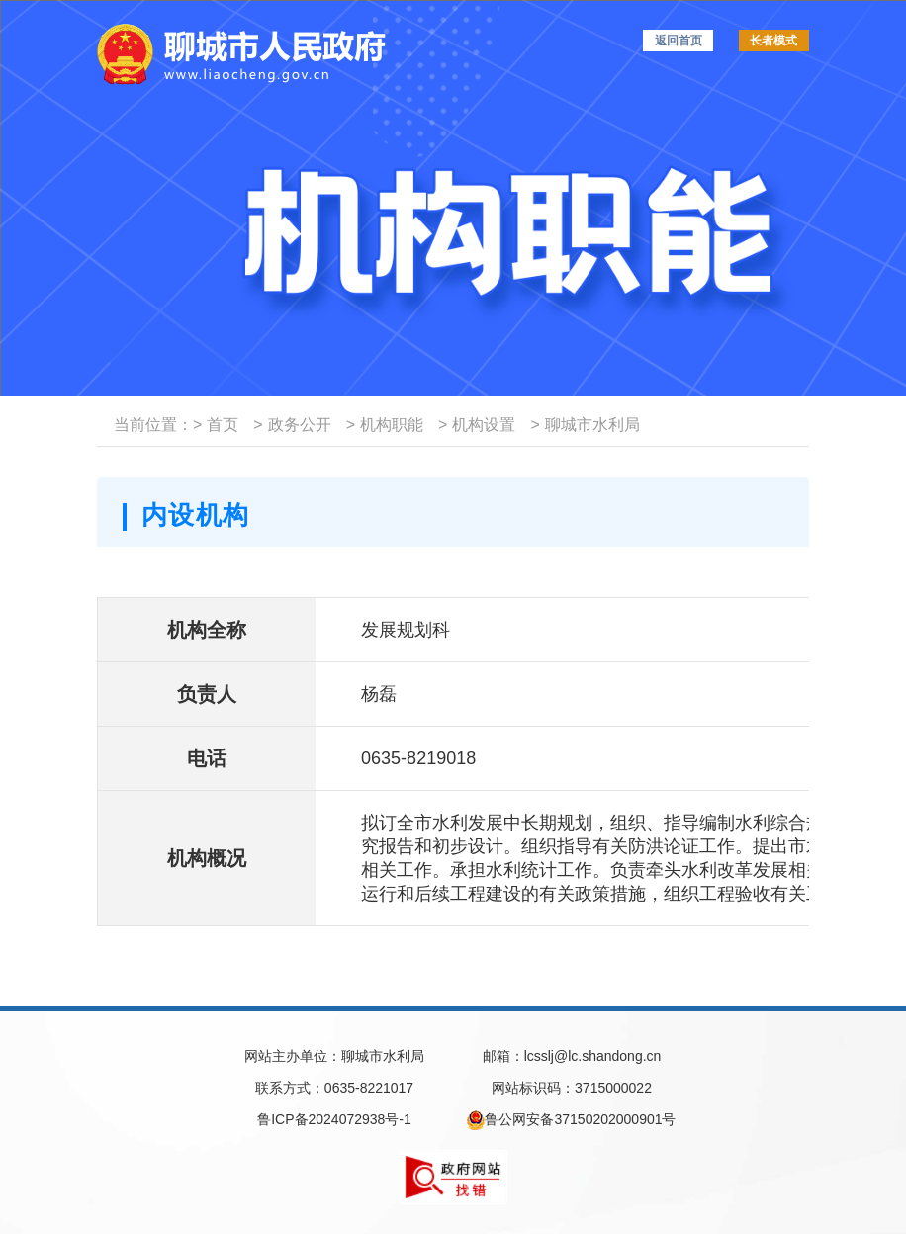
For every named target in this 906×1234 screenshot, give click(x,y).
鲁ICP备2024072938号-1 (334, 1119)
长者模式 (773, 40)
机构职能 (384, 424)
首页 (215, 424)
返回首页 (678, 40)
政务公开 (291, 424)
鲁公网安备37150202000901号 (571, 1120)
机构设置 (476, 424)
